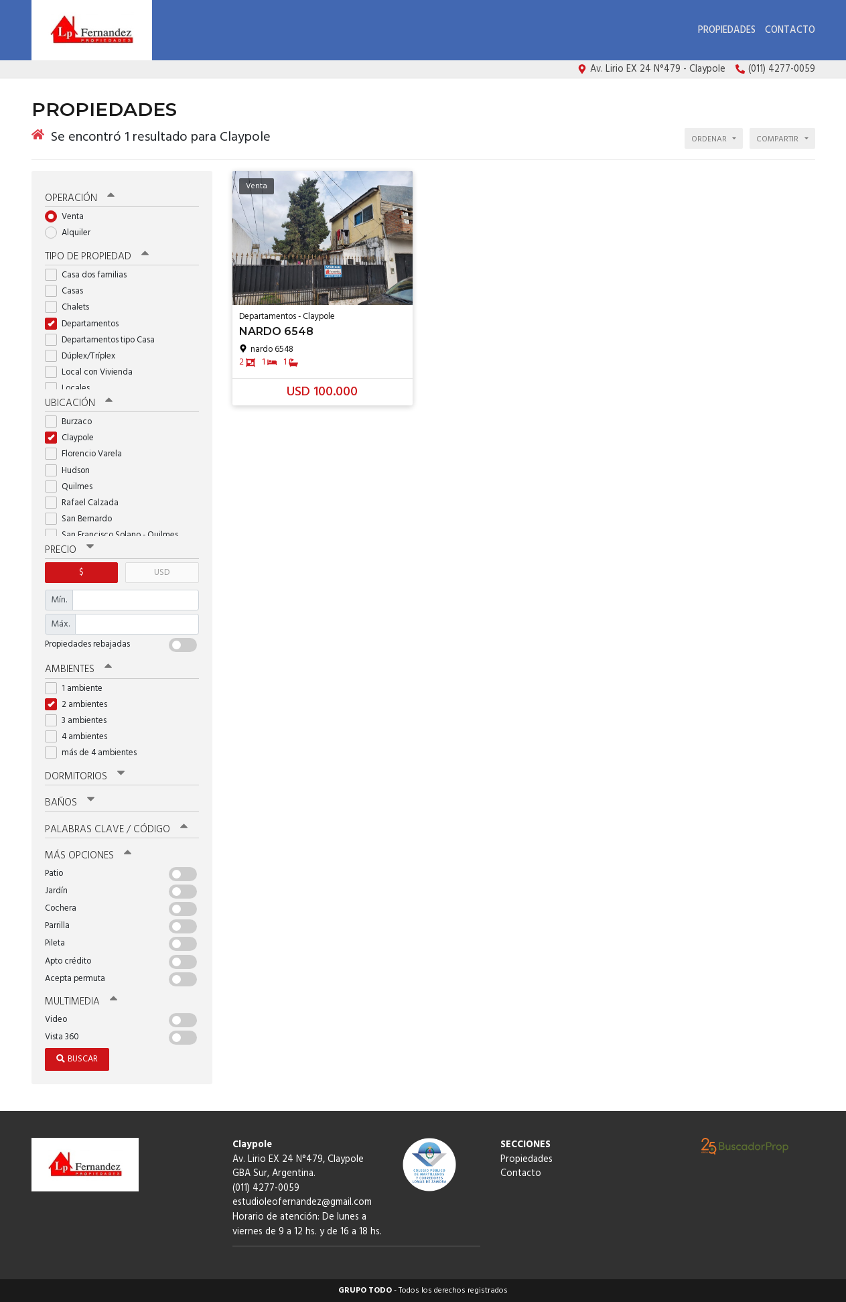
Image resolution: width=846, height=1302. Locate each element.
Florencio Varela (88, 454)
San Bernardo (83, 519)
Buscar (77, 1059)
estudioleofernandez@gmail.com (302, 1202)
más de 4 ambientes (95, 752)
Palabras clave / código (116, 830)
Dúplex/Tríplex (84, 356)
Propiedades (727, 30)
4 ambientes (80, 736)
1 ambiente (78, 688)
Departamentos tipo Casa (104, 340)
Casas (68, 291)
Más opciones (88, 856)
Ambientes (78, 669)
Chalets (71, 307)
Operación (80, 198)
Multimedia (81, 1002)
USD (161, 573)
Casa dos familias (90, 275)
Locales (71, 388)
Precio (69, 550)
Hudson (71, 470)
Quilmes (73, 486)
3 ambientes (80, 720)
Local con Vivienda (93, 372)
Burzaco (72, 421)
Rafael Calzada (86, 503)
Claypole (73, 438)
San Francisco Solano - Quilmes (116, 535)
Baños (69, 803)
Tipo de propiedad (97, 257)
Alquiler (72, 232)
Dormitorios (85, 777)
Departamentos (86, 324)
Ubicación (79, 403)
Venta (68, 216)
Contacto (790, 30)
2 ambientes (80, 704)
